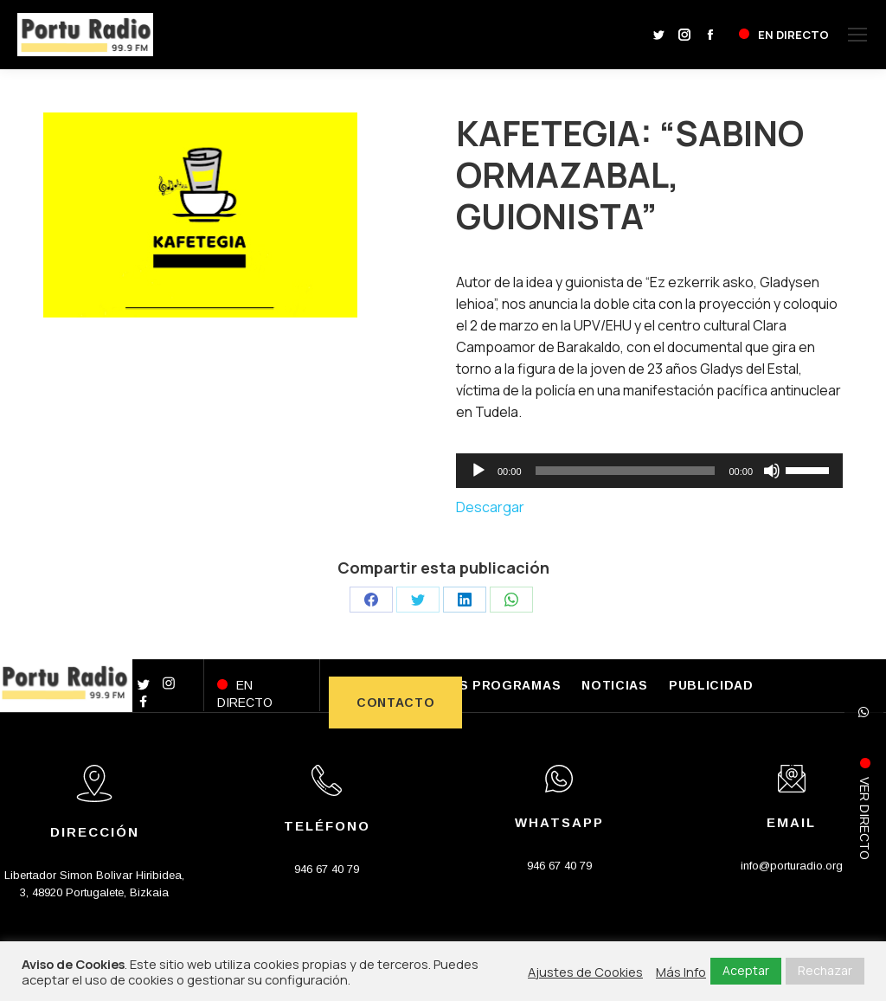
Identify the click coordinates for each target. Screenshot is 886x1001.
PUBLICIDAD (711, 685)
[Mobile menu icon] (857, 34)
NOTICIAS (614, 685)
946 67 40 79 (326, 869)
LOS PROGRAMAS (500, 685)
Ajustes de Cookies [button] (585, 971)
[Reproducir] (478, 470)
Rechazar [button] (825, 970)
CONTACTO (395, 702)
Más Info (681, 971)
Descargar (490, 507)
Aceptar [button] (745, 970)
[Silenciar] (771, 470)
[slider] (626, 470)
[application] (649, 470)
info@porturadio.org (792, 865)
